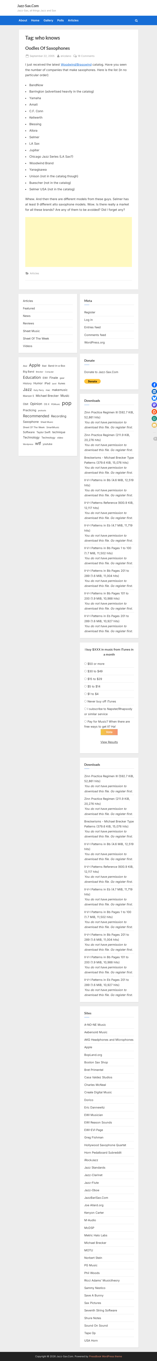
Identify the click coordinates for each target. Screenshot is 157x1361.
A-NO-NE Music (95, 1025)
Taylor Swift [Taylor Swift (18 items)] (43, 432)
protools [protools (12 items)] (42, 410)
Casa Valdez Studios (98, 1077)
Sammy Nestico (94, 1288)
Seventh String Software (100, 1310)
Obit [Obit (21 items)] (25, 404)
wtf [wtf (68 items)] (38, 443)
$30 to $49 (95, 671)
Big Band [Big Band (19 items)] (28, 371)
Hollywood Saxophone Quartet (105, 1145)
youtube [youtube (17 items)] (47, 443)
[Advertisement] (78, 242)
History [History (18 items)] (27, 383)
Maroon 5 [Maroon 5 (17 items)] (28, 395)
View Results (109, 742)
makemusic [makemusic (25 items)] (60, 390)
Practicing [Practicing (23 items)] (29, 410)
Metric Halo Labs (95, 1235)
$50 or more (95, 664)
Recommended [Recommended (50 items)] (36, 416)
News (27, 316)
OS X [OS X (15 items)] (46, 404)
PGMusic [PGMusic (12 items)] (55, 404)
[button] (154, 385)
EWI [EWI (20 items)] (45, 377)
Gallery (48, 20)
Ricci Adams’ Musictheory (102, 1280)
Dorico (88, 1100)
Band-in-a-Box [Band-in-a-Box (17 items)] (56, 365)
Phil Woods (92, 1273)
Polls (60, 20)
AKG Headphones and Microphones (109, 1040)
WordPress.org (94, 342)
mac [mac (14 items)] (48, 390)
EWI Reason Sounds (98, 1122)
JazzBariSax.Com (96, 1198)
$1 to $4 (93, 694)
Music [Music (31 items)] (64, 395)
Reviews (28, 323)
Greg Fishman (93, 1137)
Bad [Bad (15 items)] (44, 365)
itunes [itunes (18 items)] (61, 383)
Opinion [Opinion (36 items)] (36, 404)
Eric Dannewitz (94, 1107)
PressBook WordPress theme (105, 1356)
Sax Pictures (92, 1303)
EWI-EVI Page (93, 1130)
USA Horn (91, 1340)
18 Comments (86, 56)
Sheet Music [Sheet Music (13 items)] (47, 422)
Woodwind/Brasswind (76, 64)
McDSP (89, 1228)
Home (35, 20)
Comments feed (95, 335)
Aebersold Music (95, 1032)
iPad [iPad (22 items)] (47, 383)
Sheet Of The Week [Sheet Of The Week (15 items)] (34, 427)
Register (89, 312)
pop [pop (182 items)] (66, 403)
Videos (27, 346)
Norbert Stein (93, 1258)
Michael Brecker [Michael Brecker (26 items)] (47, 395)
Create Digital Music (98, 1092)
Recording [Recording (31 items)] (58, 416)
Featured (29, 308)
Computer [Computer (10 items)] (49, 372)
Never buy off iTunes (101, 701)
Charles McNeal (95, 1085)
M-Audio (90, 1220)
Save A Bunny (93, 1295)
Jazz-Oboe (91, 1190)
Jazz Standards (94, 1167)
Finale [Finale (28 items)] (53, 377)
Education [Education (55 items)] (32, 377)
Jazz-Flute (91, 1182)
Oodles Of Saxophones (47, 48)
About (23, 20)
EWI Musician (93, 1115)
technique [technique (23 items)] (58, 432)
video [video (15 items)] (60, 437)
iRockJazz (91, 1160)
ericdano (66, 55)
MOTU (88, 1250)
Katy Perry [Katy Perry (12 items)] (39, 390)
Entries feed (92, 327)
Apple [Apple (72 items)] (34, 365)
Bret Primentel (93, 1070)
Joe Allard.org (93, 1205)
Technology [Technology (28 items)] (31, 437)
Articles (73, 20)
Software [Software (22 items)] (29, 432)
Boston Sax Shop (96, 1062)
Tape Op (90, 1333)
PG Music (90, 1265)
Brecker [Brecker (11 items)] (39, 372)
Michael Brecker (95, 1243)
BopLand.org (93, 1055)
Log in (88, 320)
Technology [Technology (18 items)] (48, 437)
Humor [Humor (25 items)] (38, 383)
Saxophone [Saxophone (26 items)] (31, 422)
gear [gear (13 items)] (62, 378)
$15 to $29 (94, 679)
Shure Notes (92, 1318)
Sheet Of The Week (36, 338)
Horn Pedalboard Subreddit (102, 1152)
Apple (88, 1047)
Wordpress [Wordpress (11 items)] (28, 444)
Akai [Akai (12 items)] (25, 366)
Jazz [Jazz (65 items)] (27, 389)
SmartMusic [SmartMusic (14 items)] (52, 427)
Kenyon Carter (94, 1213)
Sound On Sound (96, 1325)
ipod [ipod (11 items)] (54, 383)
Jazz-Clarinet (93, 1175)
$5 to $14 (93, 686)
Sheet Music (31, 331)
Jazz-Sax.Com (28, 6)
